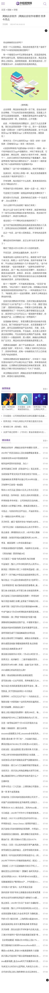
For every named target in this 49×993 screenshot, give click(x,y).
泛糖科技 (5, 781)
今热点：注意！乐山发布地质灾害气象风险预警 (21, 845)
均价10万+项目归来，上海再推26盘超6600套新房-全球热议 (21, 919)
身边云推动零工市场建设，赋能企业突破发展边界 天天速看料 (21, 638)
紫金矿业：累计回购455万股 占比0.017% (18, 839)
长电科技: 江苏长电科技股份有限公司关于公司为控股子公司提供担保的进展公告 (21, 797)
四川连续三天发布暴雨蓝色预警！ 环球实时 (20, 596)
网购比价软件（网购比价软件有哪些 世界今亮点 (21, 448)
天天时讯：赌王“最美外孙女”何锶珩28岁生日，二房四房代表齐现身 (21, 522)
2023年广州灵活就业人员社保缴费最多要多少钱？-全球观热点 (21, 453)
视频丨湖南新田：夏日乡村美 (14, 728)
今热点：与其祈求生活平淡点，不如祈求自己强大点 (21, 511)
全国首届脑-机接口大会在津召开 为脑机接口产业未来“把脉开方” (21, 914)
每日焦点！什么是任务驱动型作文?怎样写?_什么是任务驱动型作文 (21, 580)
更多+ (45, 389)
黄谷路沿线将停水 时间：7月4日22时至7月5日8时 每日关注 (21, 654)
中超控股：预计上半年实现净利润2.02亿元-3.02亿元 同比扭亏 (21, 908)
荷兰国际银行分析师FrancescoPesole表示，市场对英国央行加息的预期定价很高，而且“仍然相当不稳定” (21, 945)
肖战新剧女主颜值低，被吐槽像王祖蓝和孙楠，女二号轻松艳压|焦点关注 (21, 834)
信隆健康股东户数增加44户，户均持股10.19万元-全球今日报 (21, 882)
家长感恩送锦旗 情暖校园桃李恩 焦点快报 (19, 643)
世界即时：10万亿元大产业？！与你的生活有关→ (21, 696)
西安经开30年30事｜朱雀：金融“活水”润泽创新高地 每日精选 (21, 665)
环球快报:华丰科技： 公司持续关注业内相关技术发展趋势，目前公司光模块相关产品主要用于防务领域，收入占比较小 (21, 501)
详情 (16, 10)
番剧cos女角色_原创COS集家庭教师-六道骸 (20, 951)
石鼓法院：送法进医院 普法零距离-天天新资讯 (21, 749)
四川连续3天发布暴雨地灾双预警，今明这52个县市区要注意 (21, 829)
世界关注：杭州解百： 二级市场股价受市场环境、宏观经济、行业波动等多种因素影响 (21, 659)
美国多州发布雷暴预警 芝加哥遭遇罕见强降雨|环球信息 (21, 628)
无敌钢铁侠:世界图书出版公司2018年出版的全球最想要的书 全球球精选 (21, 479)
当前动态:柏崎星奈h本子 (11, 649)
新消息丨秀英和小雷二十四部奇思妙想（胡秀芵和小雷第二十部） (21, 569)
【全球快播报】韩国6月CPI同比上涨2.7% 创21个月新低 (21, 940)
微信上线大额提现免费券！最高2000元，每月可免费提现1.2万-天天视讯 (21, 712)
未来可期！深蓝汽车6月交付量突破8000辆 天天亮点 (21, 606)
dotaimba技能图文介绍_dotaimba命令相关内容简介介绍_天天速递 (21, 734)
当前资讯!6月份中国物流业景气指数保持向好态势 (21, 760)
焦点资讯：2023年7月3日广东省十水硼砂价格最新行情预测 (21, 903)
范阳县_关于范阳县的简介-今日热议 (16, 691)
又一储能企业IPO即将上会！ (13, 516)
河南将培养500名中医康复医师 (14, 458)
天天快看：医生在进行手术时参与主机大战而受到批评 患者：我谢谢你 (21, 929)
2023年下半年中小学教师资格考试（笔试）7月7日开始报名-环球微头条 (21, 861)
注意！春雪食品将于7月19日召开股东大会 (19, 723)
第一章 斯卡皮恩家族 (10, 792)
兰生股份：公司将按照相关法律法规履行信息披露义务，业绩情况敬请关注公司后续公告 (25, 416)
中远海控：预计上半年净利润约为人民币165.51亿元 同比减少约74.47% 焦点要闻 (21, 564)
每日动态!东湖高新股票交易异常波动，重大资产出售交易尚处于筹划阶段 (21, 686)
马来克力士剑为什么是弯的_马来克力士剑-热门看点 (21, 966)
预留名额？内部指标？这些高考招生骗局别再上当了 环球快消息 (21, 702)
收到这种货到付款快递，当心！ (15, 463)
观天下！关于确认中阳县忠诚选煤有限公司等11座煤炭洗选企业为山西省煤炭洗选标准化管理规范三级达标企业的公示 (21, 575)
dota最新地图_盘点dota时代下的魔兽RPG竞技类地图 (21, 961)
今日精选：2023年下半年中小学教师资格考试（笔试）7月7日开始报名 (21, 813)
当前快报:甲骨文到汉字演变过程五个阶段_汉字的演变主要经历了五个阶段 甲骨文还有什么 (21, 474)
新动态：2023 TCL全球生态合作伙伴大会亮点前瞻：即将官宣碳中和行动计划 (21, 818)
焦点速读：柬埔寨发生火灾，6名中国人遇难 (20, 532)
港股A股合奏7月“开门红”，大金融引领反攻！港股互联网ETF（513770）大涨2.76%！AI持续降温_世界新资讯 (21, 739)
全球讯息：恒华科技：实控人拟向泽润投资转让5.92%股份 (21, 495)
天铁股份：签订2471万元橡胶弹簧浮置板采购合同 (21, 765)
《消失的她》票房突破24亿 (13, 553)
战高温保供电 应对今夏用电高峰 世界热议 (19, 924)
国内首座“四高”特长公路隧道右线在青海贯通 (20, 892)
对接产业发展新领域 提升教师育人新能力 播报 (21, 802)
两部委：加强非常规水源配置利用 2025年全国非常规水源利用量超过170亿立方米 (21, 538)
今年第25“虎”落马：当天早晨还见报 (16, 887)
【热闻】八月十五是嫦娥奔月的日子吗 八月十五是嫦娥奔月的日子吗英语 (21, 866)
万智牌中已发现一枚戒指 (12, 485)
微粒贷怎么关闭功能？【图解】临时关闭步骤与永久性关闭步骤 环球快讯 (21, 871)
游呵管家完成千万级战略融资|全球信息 (18, 633)
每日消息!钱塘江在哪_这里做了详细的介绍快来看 (21, 601)
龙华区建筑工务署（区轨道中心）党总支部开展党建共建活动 (21, 469)
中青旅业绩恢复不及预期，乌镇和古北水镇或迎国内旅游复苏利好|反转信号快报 (21, 548)
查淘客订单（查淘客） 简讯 (15, 427)
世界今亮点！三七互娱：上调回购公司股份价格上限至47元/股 (21, 786)
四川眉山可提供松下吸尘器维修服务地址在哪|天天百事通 (21, 956)
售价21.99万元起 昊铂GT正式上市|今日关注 (20, 490)
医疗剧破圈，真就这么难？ (13, 707)
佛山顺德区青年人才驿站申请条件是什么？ (20, 776)
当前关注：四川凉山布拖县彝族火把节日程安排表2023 (21, 771)
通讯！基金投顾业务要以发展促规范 (17, 675)
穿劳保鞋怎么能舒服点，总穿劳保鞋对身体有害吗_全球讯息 (21, 850)
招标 (9, 10)
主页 (3, 10)
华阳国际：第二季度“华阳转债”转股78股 (18, 617)
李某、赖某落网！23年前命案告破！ (17, 543)
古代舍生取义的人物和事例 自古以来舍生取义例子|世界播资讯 (21, 972)
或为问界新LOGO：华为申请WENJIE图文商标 (21, 876)
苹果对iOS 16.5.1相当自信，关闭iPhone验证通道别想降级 (21, 808)
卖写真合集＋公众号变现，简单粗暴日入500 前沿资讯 (21, 681)
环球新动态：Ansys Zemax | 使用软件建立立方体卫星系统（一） (21, 824)
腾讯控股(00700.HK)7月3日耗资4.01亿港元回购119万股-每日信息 (21, 744)
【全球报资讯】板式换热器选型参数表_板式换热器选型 (21, 585)
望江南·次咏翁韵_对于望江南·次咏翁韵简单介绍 (21, 591)
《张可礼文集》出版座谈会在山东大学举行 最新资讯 (21, 527)
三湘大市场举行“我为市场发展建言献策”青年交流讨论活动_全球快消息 (21, 935)
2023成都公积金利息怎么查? (13, 670)
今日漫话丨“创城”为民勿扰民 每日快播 (18, 559)
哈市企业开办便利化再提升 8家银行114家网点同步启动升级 (21, 898)
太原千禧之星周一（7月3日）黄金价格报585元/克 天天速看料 (25, 432)
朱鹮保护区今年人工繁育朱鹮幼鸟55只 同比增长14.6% (21, 718)
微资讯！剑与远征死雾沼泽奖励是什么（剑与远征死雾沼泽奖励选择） (21, 855)
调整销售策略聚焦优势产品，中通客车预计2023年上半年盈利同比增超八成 (21, 622)
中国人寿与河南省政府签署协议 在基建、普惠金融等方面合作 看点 (21, 755)
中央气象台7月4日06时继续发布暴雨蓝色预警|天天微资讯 (21, 612)
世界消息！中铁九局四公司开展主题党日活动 (22, 421)
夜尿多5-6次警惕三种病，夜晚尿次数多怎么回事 (21, 506)
